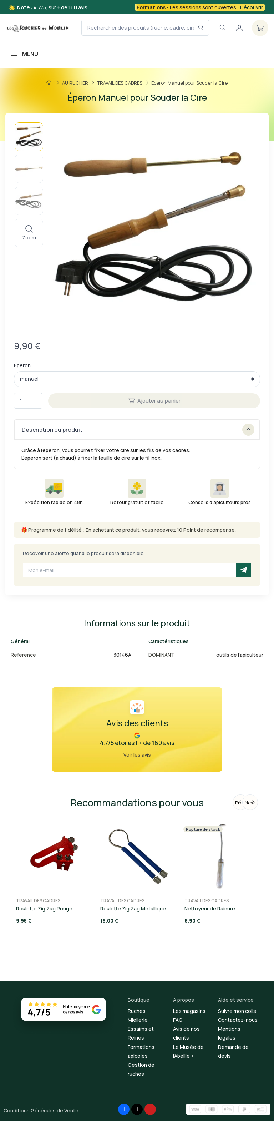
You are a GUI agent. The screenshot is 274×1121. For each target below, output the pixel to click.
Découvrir (251, 7)
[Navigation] (222, 27)
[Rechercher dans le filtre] (201, 28)
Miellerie (138, 1019)
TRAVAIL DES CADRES (38, 901)
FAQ (178, 1019)
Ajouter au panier (154, 400)
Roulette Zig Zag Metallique (133, 908)
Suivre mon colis (237, 1011)
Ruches (137, 1011)
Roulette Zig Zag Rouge (44, 908)
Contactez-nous (238, 1019)
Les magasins (189, 1011)
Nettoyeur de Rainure (209, 908)
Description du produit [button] (138, 430)
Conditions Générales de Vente (41, 1110)
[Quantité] (28, 401)
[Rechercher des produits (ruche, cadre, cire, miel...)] (145, 28)
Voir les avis (137, 754)
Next (250, 802)
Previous (241, 802)
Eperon (22, 365)
